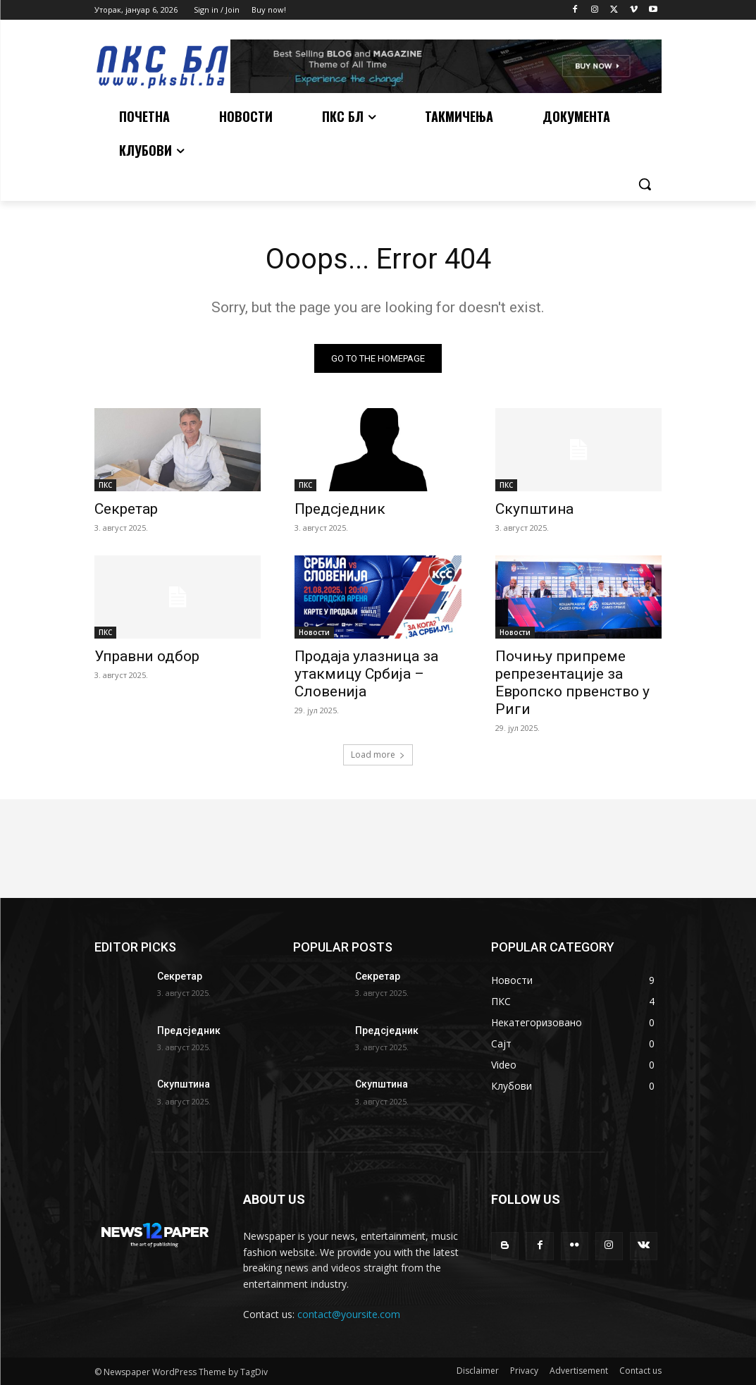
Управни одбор (146, 656)
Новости (314, 632)
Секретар (126, 508)
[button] (645, 184)
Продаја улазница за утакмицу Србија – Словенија (366, 674)
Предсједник (340, 508)
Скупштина (534, 508)
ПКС (105, 485)
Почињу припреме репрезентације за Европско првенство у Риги (572, 683)
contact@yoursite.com (348, 1314)
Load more (378, 755)
